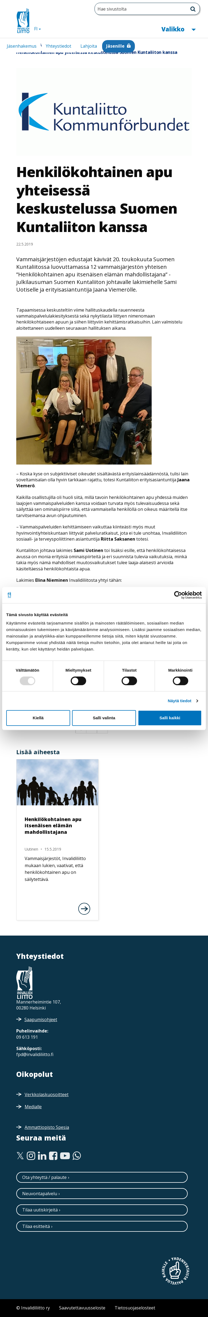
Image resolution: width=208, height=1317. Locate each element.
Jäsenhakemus (22, 46)
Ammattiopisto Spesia (47, 1127)
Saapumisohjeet (40, 1019)
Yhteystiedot (58, 46)
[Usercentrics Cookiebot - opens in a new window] (178, 595)
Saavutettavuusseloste (82, 1308)
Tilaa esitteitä (36, 1226)
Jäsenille (115, 46)
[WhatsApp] (77, 1156)
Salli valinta (104, 717)
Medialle (33, 1107)
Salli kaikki (170, 717)
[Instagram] (31, 1156)
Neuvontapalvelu (39, 1194)
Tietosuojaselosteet (135, 1308)
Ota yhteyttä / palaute (44, 1177)
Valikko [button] (178, 28)
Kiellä (38, 717)
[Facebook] (53, 1156)
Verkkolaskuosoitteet (47, 1094)
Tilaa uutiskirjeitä (40, 1210)
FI (39, 28)
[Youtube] (65, 1156)
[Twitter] (20, 1156)
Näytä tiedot (179, 700)
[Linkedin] (42, 1156)
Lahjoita (88, 46)
